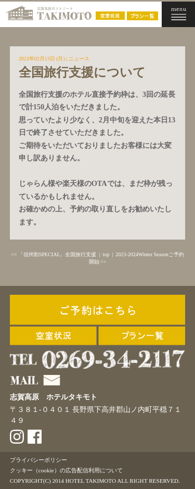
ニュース (79, 58)
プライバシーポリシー (38, 460)
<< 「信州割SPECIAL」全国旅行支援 (53, 254)
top (106, 254)
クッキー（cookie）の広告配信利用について (66, 470)
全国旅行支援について (82, 72)
